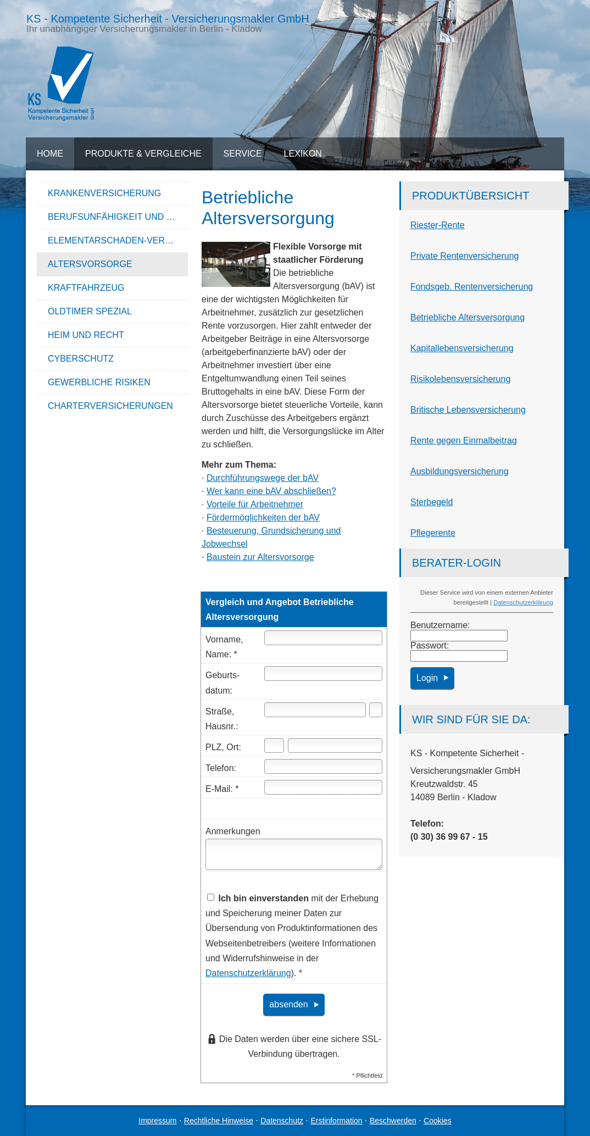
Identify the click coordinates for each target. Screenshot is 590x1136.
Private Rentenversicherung (464, 256)
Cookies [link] (438, 1120)
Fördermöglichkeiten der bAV (263, 517)
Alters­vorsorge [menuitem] (90, 264)
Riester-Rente (437, 225)
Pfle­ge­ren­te (432, 532)
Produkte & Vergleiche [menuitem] (143, 153)
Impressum (157, 1120)
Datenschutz (281, 1120)
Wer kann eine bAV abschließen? (271, 491)
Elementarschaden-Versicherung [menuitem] (118, 240)
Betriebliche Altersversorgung (467, 317)
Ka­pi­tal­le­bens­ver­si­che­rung (462, 348)
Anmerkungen (232, 831)
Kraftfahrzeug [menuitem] (86, 287)
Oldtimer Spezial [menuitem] (90, 311)
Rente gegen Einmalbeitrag (463, 440)
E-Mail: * (221, 789)
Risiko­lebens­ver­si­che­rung (460, 379)
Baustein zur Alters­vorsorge (260, 557)
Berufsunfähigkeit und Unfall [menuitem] (118, 216)
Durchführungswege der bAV (263, 478)
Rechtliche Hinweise (218, 1120)
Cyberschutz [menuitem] (81, 358)
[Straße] (315, 709)
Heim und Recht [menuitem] (86, 335)
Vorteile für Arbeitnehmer (255, 504)
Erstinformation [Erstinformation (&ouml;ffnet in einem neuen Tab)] (336, 1120)
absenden (288, 1004)
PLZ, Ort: (223, 747)
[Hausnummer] (375, 709)
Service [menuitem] (243, 153)
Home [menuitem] (50, 153)
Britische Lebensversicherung (468, 409)
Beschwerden (393, 1120)
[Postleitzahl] (274, 745)
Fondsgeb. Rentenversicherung (471, 286)
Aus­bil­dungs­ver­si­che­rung (459, 471)
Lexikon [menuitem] (303, 153)
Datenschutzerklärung (523, 602)
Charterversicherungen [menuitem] (110, 406)
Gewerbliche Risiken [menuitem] (99, 382)
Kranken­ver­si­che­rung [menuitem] (104, 193)
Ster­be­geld (431, 502)
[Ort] (335, 745)
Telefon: (220, 768)
